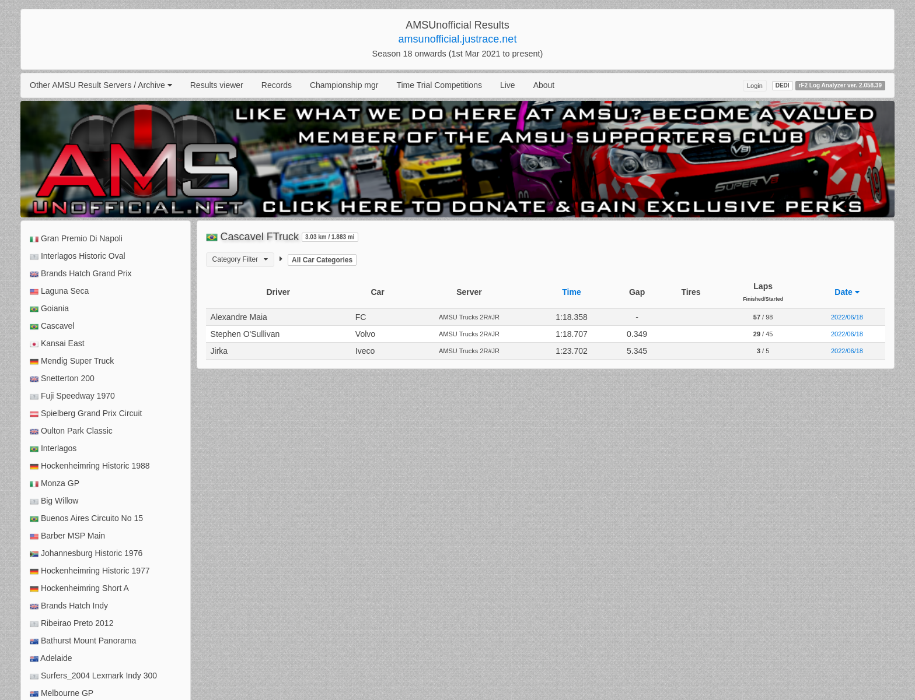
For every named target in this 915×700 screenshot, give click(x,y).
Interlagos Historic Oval (77, 256)
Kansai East (57, 344)
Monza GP (54, 483)
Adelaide (51, 658)
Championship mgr (344, 85)
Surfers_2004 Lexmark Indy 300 (93, 676)
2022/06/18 (847, 317)
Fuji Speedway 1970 (72, 396)
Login (755, 85)
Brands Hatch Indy (69, 606)
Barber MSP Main (67, 536)
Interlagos (53, 448)
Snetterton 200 (62, 379)
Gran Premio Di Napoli (76, 239)
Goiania (49, 309)
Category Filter (240, 259)
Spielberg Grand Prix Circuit (86, 413)
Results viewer (216, 85)
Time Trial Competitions (439, 85)
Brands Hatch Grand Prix (81, 274)
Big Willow (54, 501)
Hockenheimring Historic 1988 (90, 466)
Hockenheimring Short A (79, 588)
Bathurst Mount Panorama (83, 641)
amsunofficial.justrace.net (458, 39)
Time (571, 292)
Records (276, 85)
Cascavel (52, 326)
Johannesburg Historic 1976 (86, 553)
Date (846, 292)
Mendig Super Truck (72, 361)
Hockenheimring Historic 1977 (90, 571)
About (544, 85)
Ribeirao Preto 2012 (71, 623)
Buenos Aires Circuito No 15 (86, 518)
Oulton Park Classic (71, 431)
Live (507, 85)
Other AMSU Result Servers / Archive (101, 85)
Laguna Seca (59, 291)
